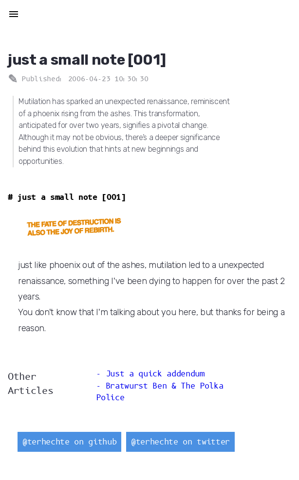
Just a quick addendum (155, 374)
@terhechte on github (69, 442)
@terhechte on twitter (180, 442)
